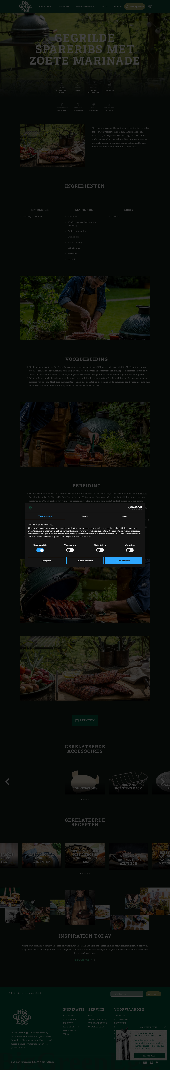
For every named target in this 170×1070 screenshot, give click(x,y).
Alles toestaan (123, 560)
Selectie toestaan (85, 560)
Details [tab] (85, 516)
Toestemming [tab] (45, 516)
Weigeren (47, 560)
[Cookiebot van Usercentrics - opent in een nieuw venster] (130, 508)
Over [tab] (124, 516)
